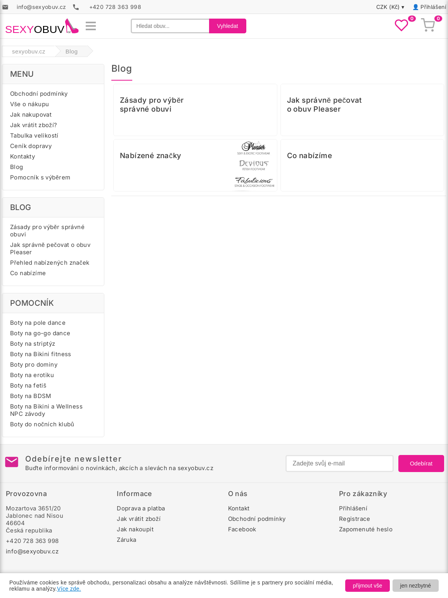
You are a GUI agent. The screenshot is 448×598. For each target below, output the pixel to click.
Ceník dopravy (31, 146)
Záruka (126, 539)
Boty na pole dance (38, 322)
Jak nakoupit (135, 529)
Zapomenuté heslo (366, 529)
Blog (16, 167)
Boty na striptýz (32, 343)
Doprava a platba (141, 508)
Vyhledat (227, 26)
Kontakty (22, 156)
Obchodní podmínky (39, 93)
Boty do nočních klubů (42, 424)
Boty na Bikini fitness (40, 354)
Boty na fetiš (28, 385)
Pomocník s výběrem (40, 177)
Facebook (242, 529)
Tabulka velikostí (34, 135)
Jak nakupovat (31, 114)
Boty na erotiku (32, 375)
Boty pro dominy (33, 364)
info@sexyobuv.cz (32, 551)
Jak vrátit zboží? (33, 125)
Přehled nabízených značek (50, 262)
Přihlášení (433, 6)
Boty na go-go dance (40, 333)
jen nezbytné (415, 585)
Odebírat (421, 463)
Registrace (354, 518)
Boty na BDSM (31, 396)
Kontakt (239, 508)
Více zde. (69, 589)
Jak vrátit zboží (139, 518)
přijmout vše (367, 585)
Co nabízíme (28, 273)
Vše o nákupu (29, 104)
